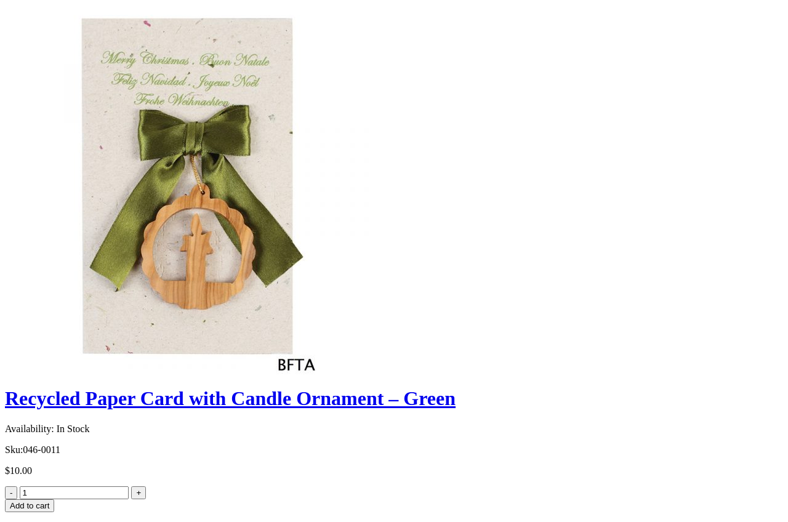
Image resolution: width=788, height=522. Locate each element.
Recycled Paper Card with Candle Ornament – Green (230, 398)
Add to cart (29, 505)
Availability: (29, 429)
